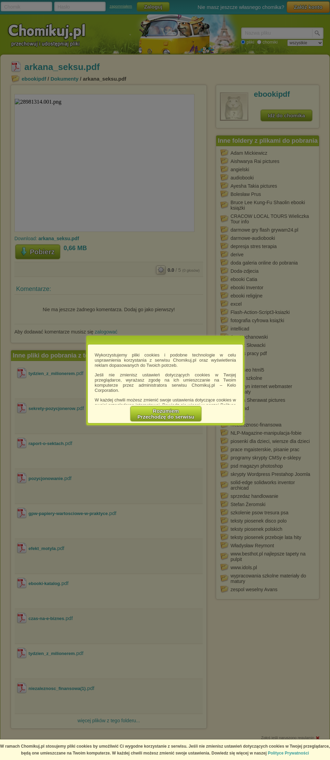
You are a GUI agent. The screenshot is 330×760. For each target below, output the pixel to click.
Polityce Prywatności (288, 753)
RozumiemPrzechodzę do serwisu (166, 414)
